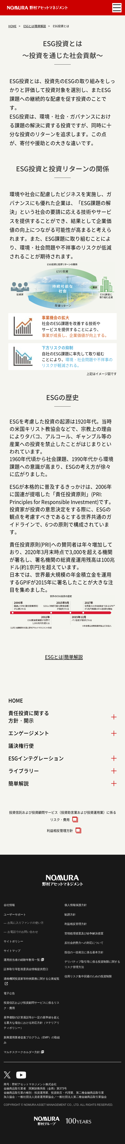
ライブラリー (23, 770)
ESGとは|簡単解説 (34, 26)
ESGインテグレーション (36, 758)
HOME (12, 26)
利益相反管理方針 (62, 830)
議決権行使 (21, 745)
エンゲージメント (28, 733)
